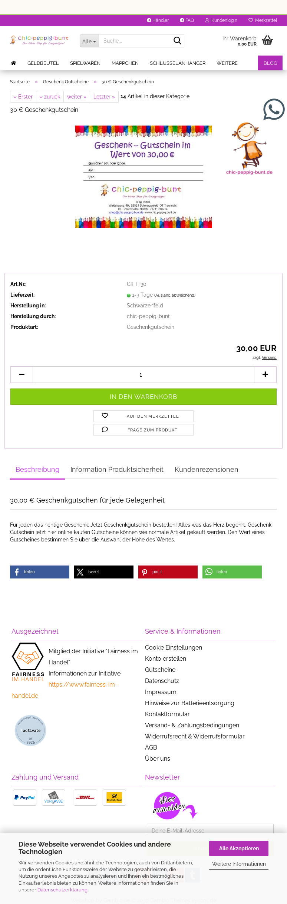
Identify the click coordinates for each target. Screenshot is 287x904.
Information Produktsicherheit (117, 469)
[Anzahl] (143, 374)
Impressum (161, 691)
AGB (151, 747)
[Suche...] (89, 40)
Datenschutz (162, 680)
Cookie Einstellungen (173, 647)
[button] (21, 374)
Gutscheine (160, 669)
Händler (158, 20)
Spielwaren (85, 63)
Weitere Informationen (239, 864)
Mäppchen (125, 63)
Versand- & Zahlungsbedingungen (192, 725)
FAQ (187, 20)
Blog (270, 63)
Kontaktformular (167, 714)
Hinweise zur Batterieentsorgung (189, 703)
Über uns (157, 758)
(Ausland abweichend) (174, 295)
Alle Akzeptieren (239, 848)
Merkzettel (262, 20)
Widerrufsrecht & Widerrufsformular (195, 736)
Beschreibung (37, 469)
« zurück (50, 97)
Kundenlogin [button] (221, 20)
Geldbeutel (43, 63)
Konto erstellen (165, 658)
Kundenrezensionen (206, 469)
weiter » (76, 97)
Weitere (227, 63)
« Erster (23, 97)
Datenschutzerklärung (62, 890)
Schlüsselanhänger (177, 63)
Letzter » (104, 97)
